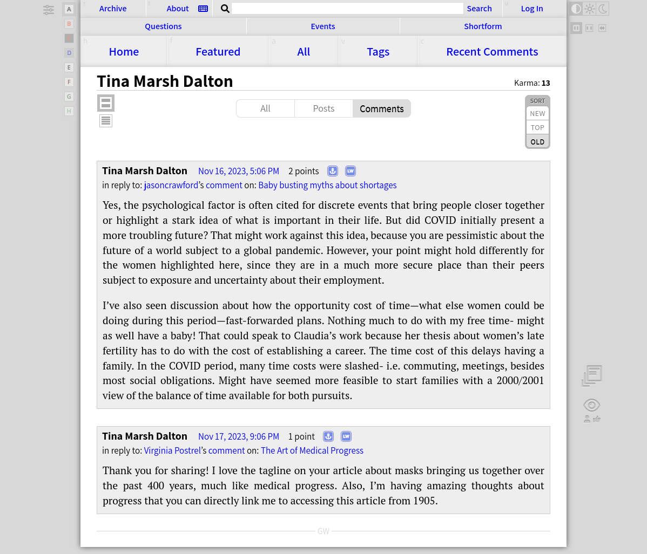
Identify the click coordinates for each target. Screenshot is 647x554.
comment (224, 185)
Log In (532, 8)
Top (538, 127)
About (178, 8)
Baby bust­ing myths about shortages (327, 185)
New (537, 113)
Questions (163, 26)
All (304, 51)
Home (124, 51)
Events (323, 26)
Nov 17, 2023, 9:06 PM (238, 436)
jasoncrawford (171, 185)
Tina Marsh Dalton (144, 170)
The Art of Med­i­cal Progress (312, 450)
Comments (492, 51)
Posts (323, 108)
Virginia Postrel (172, 450)
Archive (112, 8)
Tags (378, 51)
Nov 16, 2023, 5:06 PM (238, 171)
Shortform (483, 26)
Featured (218, 51)
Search (479, 8)
